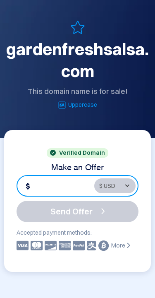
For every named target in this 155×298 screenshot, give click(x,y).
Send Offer (77, 211)
